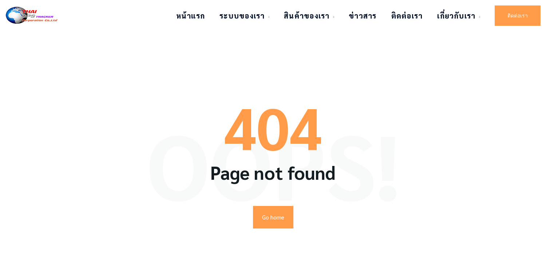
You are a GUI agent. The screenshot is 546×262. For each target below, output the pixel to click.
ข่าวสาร (362, 15)
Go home (273, 188)
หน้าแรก (190, 15)
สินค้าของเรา (306, 15)
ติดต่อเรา (407, 15)
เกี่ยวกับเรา (456, 15)
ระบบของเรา (242, 15)
